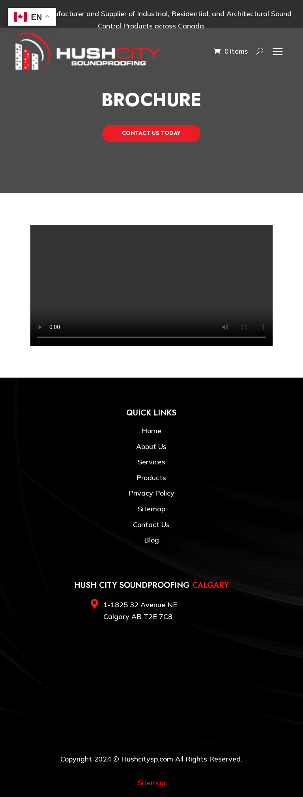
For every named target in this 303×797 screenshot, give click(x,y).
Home (151, 430)
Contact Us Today (151, 133)
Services (151, 461)
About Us (151, 446)
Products (151, 477)
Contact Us (151, 524)
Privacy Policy (151, 493)
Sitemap (151, 508)
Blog (151, 539)
